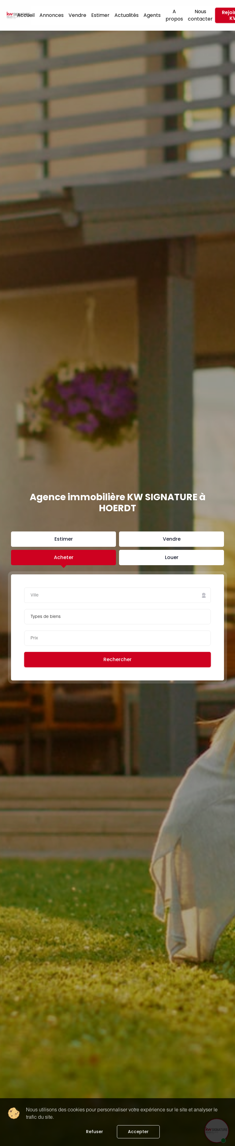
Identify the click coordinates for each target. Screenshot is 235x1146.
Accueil (26, 15)
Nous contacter (200, 15)
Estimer (100, 15)
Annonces (51, 15)
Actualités (126, 15)
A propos (174, 15)
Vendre (77, 15)
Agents (152, 15)
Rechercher (117, 659)
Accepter (138, 1132)
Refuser (94, 1132)
